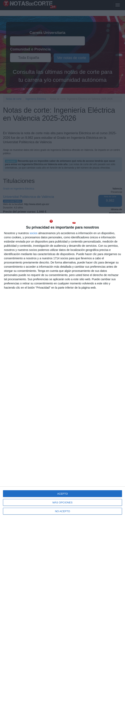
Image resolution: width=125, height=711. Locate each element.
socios (33, 233)
